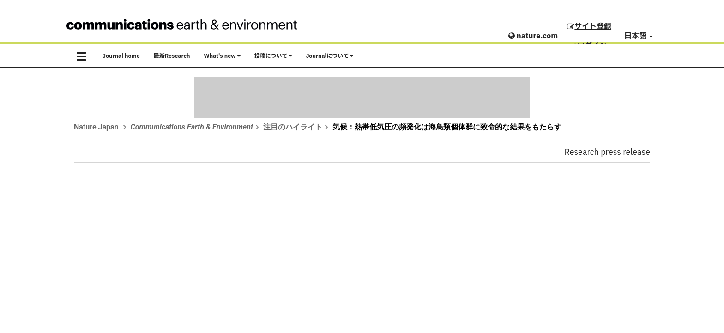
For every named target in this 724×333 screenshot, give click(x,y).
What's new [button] (222, 56)
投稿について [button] (273, 56)
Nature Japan (96, 127)
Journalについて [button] (329, 56)
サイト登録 (589, 26)
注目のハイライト (292, 127)
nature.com (533, 36)
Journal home (121, 56)
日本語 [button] (638, 36)
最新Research (172, 56)
